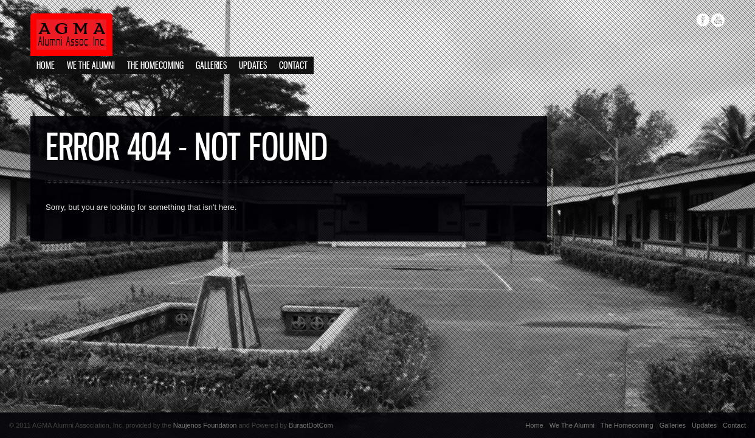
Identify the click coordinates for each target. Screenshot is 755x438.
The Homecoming (155, 66)
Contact (293, 66)
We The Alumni (91, 66)
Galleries (211, 66)
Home (45, 66)
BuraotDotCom (311, 425)
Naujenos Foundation (205, 425)
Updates (253, 66)
